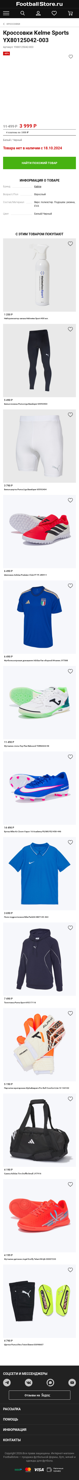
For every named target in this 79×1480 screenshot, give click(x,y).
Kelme (37, 186)
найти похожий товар (39, 163)
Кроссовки (11, 24)
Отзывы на (43, 1395)
